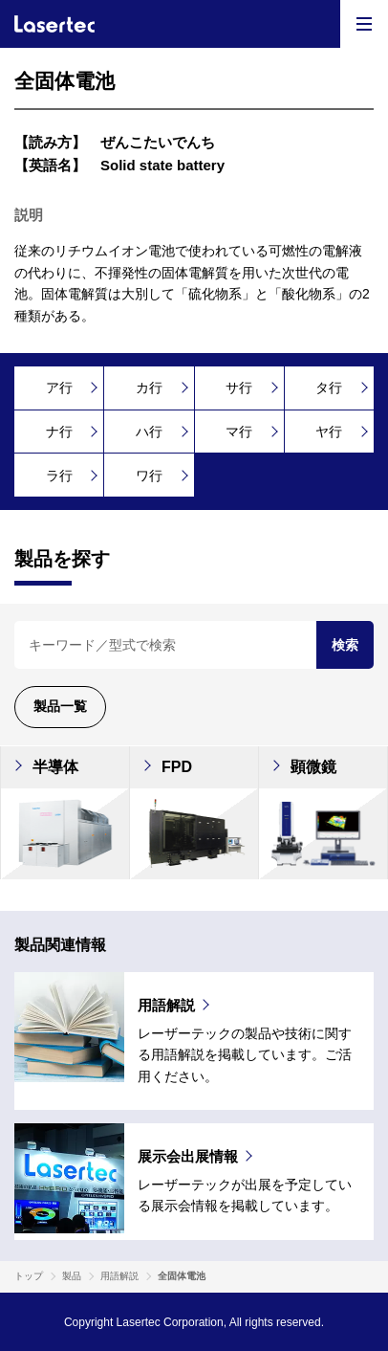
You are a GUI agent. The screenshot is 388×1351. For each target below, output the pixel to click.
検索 (345, 645)
